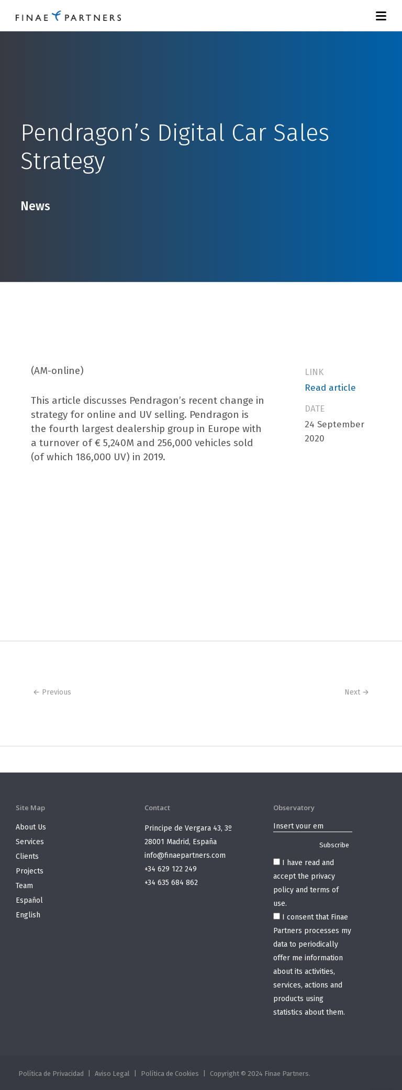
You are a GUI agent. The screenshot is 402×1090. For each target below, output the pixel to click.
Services (30, 841)
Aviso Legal (112, 1073)
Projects (29, 871)
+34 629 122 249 (170, 869)
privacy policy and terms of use (306, 890)
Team (24, 885)
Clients (27, 856)
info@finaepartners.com (185, 855)
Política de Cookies (170, 1073)
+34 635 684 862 (171, 882)
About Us (31, 827)
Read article (330, 387)
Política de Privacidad (51, 1073)
